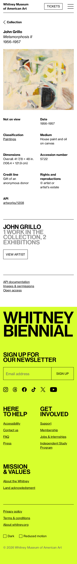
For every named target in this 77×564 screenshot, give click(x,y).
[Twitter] (43, 389)
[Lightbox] (38, 79)
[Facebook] (24, 389)
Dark (8, 536)
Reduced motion (33, 536)
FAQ (6, 436)
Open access (12, 290)
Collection (14, 22)
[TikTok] (33, 389)
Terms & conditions (16, 518)
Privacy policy (12, 511)
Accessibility (11, 423)
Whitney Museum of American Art (16, 6)
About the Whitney (16, 481)
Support (45, 423)
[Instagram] (5, 389)
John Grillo (12, 31)
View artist (15, 254)
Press (7, 443)
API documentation (16, 282)
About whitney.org (16, 524)
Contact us (10, 430)
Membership (49, 430)
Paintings (9, 139)
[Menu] (70, 6)
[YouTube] (53, 389)
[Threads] (15, 389)
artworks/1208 (13, 202)
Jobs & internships (53, 436)
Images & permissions (18, 286)
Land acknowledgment (19, 487)
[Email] (27, 373)
